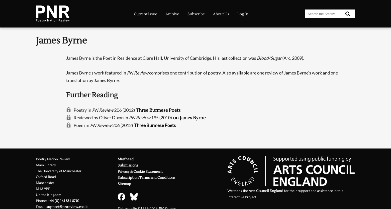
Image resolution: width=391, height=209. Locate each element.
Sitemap (124, 184)
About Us (221, 14)
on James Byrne (189, 118)
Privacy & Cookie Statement (140, 171)
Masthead (126, 159)
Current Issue (145, 14)
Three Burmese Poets (158, 110)
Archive (172, 14)
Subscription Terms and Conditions (146, 177)
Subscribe (196, 14)
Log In (242, 14)
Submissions (128, 165)
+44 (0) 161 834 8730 (63, 200)
